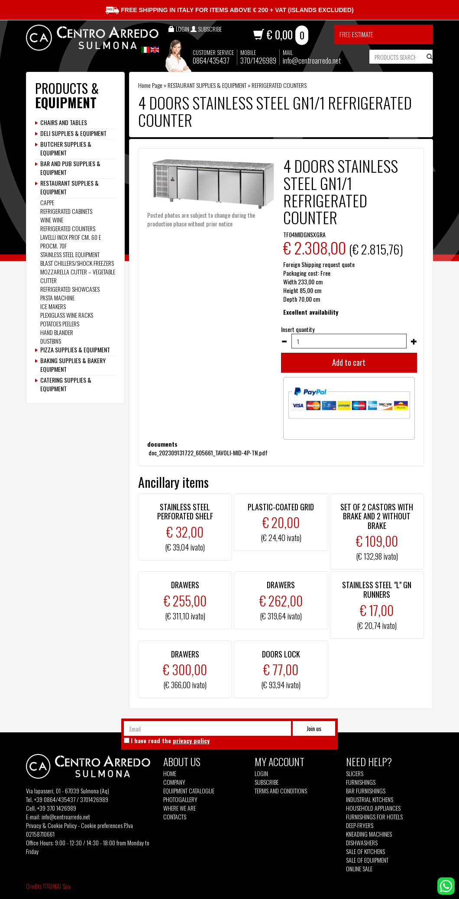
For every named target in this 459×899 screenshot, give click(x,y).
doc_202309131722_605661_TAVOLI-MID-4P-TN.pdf (207, 452)
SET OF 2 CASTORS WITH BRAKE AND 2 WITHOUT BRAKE (376, 516)
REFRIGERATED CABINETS (66, 211)
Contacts (174, 816)
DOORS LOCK (281, 654)
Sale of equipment (367, 860)
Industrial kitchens (369, 799)
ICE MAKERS (53, 306)
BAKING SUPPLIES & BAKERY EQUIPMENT (73, 365)
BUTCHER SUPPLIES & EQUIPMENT (65, 148)
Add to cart (348, 362)
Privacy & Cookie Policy (51, 825)
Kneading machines (369, 834)
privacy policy (191, 740)
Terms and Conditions (281, 790)
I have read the (170, 740)
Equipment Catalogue (188, 790)
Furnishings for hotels (374, 816)
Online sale (359, 868)
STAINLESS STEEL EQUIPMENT (70, 254)
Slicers (354, 773)
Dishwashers (362, 842)
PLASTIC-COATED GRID (281, 506)
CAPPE (47, 202)
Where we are (179, 808)
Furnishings (360, 782)
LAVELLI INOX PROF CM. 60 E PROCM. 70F (70, 241)
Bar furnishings (365, 790)
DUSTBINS (50, 340)
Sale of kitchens (365, 851)
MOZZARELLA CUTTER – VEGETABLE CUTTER (77, 276)
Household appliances (373, 808)
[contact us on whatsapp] (446, 884)
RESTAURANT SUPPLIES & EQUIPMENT (207, 85)
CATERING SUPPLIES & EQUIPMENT (65, 384)
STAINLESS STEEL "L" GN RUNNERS (376, 589)
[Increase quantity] (414, 341)
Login (261, 773)
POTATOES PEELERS (59, 323)
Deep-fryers (359, 825)
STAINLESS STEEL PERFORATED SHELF (185, 511)
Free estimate (356, 34)
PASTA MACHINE (57, 297)
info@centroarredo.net (312, 60)
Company (174, 782)
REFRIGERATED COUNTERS (279, 85)
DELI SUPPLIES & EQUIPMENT (73, 133)
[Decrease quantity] (284, 341)
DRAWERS (185, 584)
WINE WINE (51, 219)
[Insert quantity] (349, 341)
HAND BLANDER (56, 332)
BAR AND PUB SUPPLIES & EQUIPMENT (70, 168)
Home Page (150, 85)
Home (169, 773)
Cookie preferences (102, 825)
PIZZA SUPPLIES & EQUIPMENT (75, 349)
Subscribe (266, 781)
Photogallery (180, 799)
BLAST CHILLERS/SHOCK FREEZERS (77, 262)
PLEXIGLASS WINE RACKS (66, 314)
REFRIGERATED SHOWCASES (70, 288)
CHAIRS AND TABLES (63, 122)
